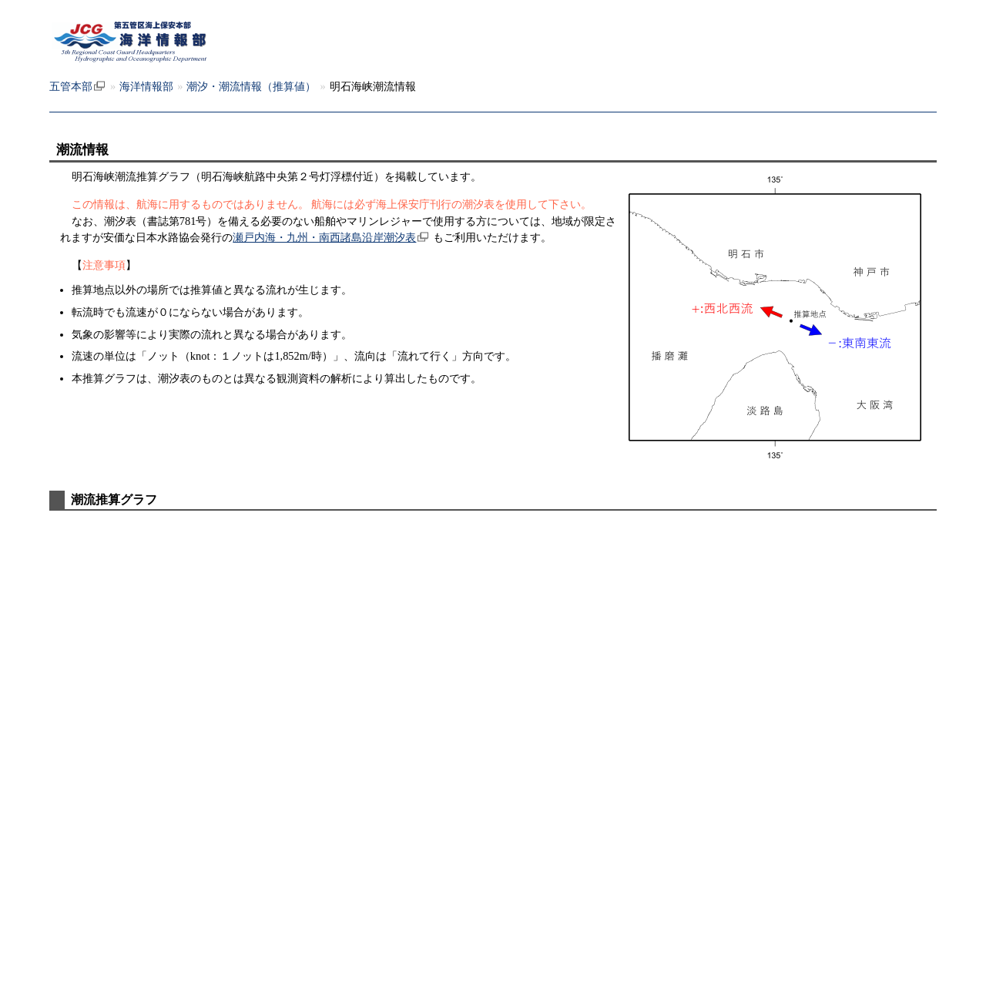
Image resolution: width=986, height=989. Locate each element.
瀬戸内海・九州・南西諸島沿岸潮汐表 (324, 237)
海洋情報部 (146, 86)
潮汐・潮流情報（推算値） (251, 86)
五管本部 (70, 86)
